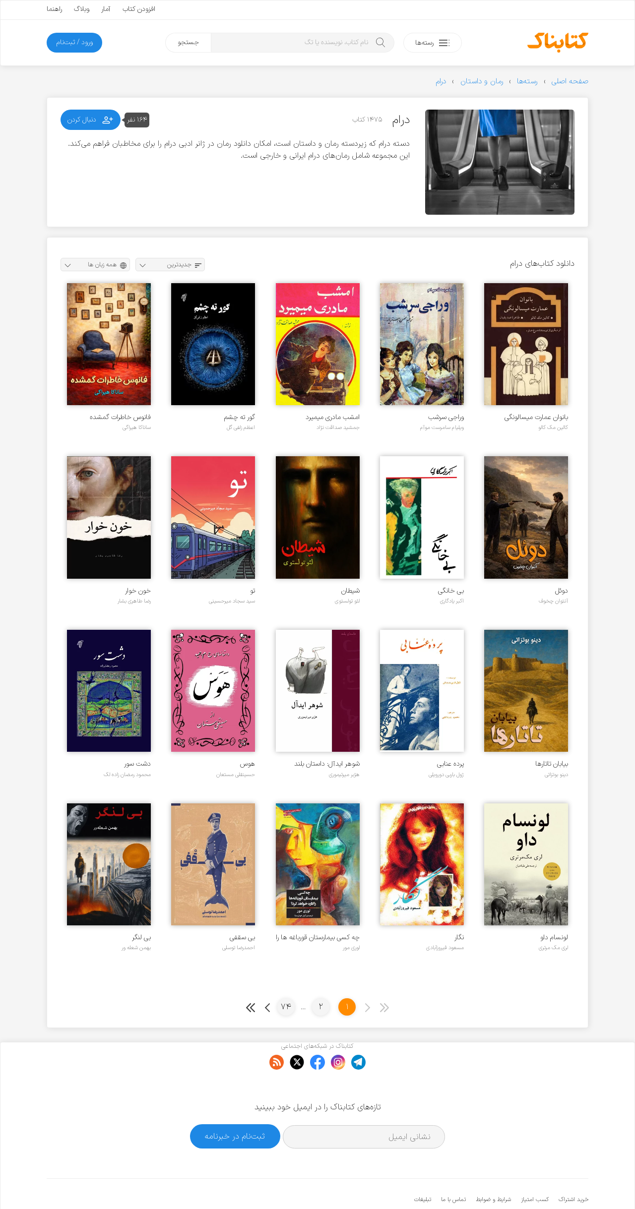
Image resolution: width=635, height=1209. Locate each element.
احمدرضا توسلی (238, 948)
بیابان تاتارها (551, 764)
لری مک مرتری (553, 948)
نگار (459, 937)
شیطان (350, 591)
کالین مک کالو (553, 427)
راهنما (54, 9)
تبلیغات (422, 1169)
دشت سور (137, 764)
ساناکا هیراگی (137, 427)
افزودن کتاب (139, 9)
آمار (106, 9)
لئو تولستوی (347, 601)
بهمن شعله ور (136, 948)
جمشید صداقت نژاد (338, 427)
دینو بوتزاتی (556, 775)
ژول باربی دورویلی (446, 775)
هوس (247, 764)
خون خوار (138, 591)
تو (252, 591)
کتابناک (536, 1185)
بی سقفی (242, 937)
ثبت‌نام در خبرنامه (235, 1106)
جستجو (188, 42)
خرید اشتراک (573, 1169)
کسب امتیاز (535, 1169)
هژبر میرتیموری (344, 775)
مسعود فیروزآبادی (445, 948)
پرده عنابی (450, 764)
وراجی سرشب (446, 417)
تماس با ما (453, 1169)
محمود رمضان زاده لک (127, 775)
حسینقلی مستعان (235, 775)
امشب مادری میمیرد (333, 417)
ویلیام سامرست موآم (442, 427)
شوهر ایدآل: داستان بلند (327, 764)
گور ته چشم (239, 417)
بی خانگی (451, 591)
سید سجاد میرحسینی (232, 601)
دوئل (561, 591)
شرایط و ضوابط (493, 1169)
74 (286, 1007)
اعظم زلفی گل (241, 427)
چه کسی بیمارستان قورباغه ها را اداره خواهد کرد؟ (318, 937)
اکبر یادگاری (452, 601)
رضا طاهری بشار (134, 601)
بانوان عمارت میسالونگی (536, 417)
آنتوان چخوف (553, 601)
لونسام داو (554, 937)
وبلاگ (81, 9)
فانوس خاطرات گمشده (120, 417)
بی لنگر (141, 937)
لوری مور (351, 948)
